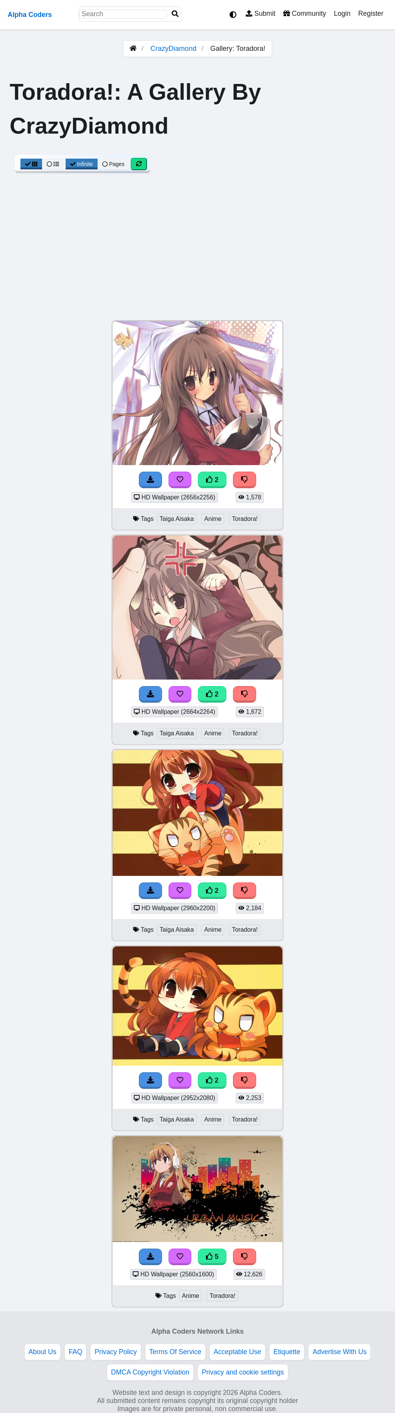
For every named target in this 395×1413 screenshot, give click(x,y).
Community (304, 13)
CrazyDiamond (173, 48)
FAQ (75, 1352)
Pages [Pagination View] (113, 164)
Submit (260, 13)
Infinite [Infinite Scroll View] (81, 164)
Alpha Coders (30, 14)
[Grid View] (31, 164)
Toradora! (245, 519)
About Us (42, 1352)
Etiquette (286, 1352)
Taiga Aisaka (177, 519)
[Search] (175, 14)
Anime (212, 519)
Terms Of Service (175, 1352)
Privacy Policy (116, 1352)
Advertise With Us (339, 1352)
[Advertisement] (197, 251)
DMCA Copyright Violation (150, 1372)
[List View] (53, 164)
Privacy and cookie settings (243, 1372)
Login (342, 13)
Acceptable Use (237, 1352)
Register (370, 13)
